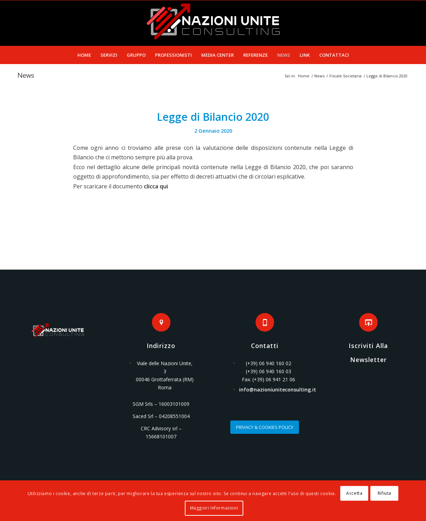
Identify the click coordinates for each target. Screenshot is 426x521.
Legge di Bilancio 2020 (213, 117)
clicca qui (156, 186)
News (26, 75)
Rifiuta (384, 493)
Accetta (354, 493)
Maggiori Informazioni (214, 508)
